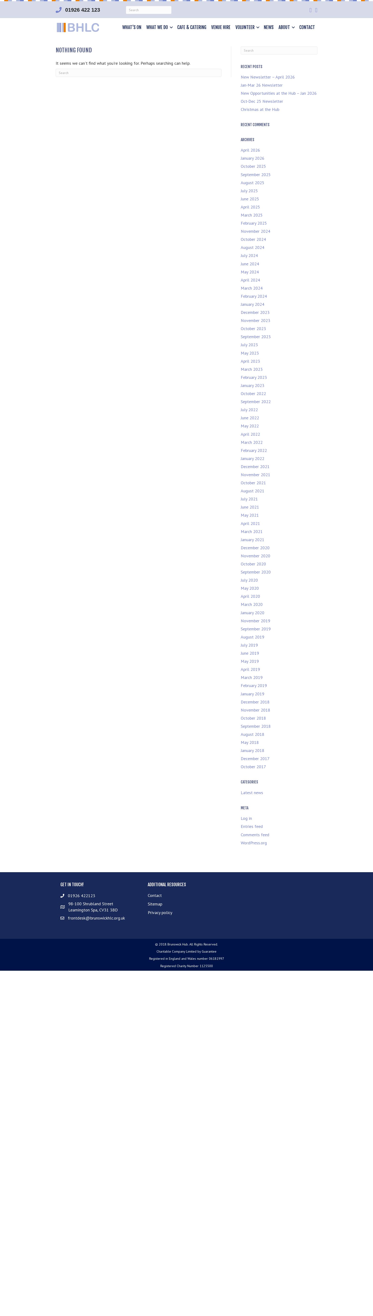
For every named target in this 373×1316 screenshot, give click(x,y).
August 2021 (252, 491)
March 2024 (252, 288)
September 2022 (256, 401)
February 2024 (254, 296)
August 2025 (252, 182)
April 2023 (250, 361)
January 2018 (252, 750)
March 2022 (252, 442)
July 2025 (249, 190)
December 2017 (255, 758)
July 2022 (249, 409)
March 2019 (252, 677)
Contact (307, 27)
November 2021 (255, 474)
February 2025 (254, 223)
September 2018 (256, 726)
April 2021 (250, 523)
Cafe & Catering (191, 27)
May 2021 (250, 515)
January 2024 (252, 304)
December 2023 (255, 312)
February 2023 (254, 377)
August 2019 (252, 637)
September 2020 (256, 572)
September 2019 (256, 629)
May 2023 (250, 353)
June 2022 (250, 418)
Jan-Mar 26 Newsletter (262, 85)
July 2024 (249, 255)
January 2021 (252, 539)
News (269, 27)
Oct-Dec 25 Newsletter (262, 101)
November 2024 (255, 231)
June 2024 (250, 264)
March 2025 (252, 215)
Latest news (252, 792)
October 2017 (253, 766)
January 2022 (252, 458)
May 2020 (250, 588)
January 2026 (252, 158)
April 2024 (250, 280)
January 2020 (252, 612)
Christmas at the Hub (260, 109)
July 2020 (249, 580)
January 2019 (252, 694)
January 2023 (252, 385)
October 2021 (253, 482)
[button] (171, 27)
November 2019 (255, 620)
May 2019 (250, 661)
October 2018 (253, 718)
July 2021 (249, 499)
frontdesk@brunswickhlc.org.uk (96, 918)
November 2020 (255, 556)
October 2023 (253, 328)
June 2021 (250, 507)
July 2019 (249, 645)
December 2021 (255, 466)
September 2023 (256, 336)
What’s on (131, 27)
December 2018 (255, 702)
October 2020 (253, 564)
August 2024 (252, 247)
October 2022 (253, 393)
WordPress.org (254, 843)
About (284, 27)
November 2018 (255, 710)
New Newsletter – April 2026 (268, 77)
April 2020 (250, 596)
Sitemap (155, 904)
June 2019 (250, 653)
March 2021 (252, 531)
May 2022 (250, 426)
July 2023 (249, 344)
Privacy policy (160, 912)
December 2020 (255, 547)
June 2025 (250, 199)
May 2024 (250, 272)
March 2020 (252, 604)
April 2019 (250, 669)
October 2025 (253, 166)
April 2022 (250, 434)
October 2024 (253, 239)
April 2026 (250, 150)
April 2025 (250, 207)
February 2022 (254, 450)
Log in (246, 818)
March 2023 (252, 369)
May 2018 (250, 742)
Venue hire (221, 27)
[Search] (149, 10)
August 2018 (252, 734)
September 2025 (256, 174)
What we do (157, 27)
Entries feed (252, 826)
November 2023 (255, 320)
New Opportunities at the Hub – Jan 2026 (279, 93)
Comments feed (255, 834)
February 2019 (254, 685)
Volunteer (245, 27)
